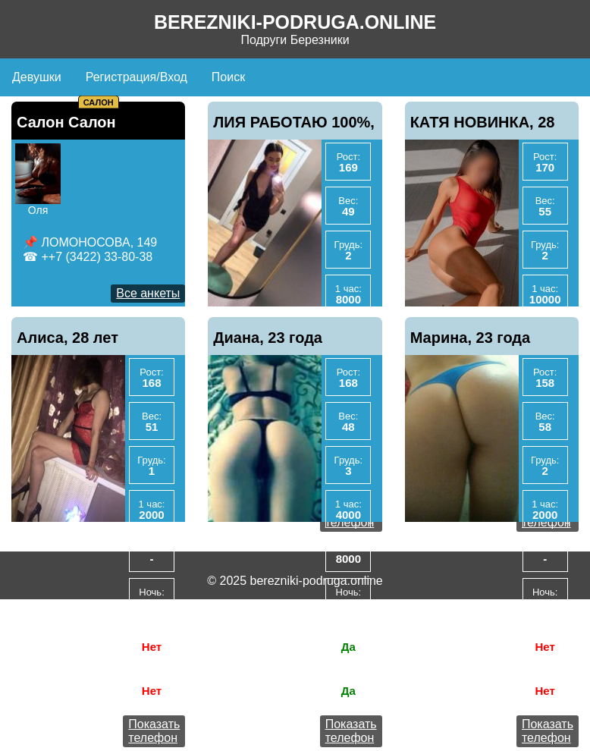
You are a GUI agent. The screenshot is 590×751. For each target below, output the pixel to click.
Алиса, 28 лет (67, 337)
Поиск (228, 77)
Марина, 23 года (470, 337)
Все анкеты (148, 293)
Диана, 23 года (267, 337)
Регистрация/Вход (136, 77)
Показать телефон (154, 731)
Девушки (36, 77)
